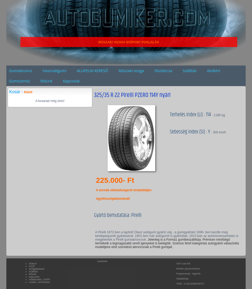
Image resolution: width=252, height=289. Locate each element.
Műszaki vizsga (131, 70)
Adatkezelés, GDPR (39, 279)
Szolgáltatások (36, 269)
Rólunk (46, 80)
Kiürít (28, 92)
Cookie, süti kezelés (39, 282)
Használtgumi (54, 70)
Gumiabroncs (20, 70)
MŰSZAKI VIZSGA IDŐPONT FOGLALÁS (128, 42)
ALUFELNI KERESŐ (92, 70)
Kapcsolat (71, 80)
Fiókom (33, 263)
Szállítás (189, 70)
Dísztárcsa (163, 70)
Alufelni (213, 70)
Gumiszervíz (19, 80)
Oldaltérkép (182, 278)
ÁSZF (32, 266)
